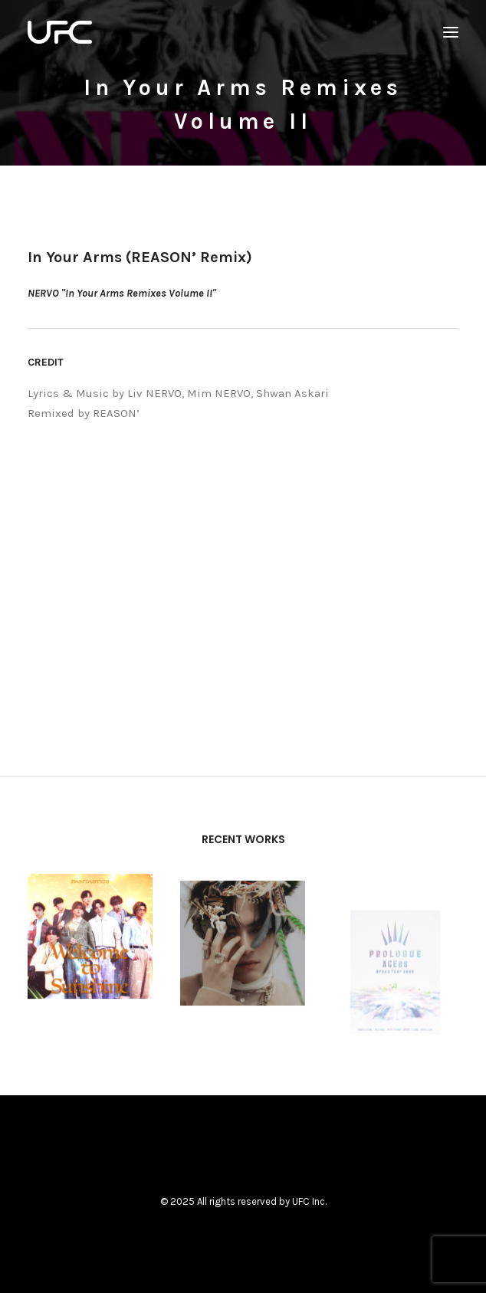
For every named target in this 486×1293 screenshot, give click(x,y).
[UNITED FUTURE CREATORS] (60, 32)
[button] (450, 32)
